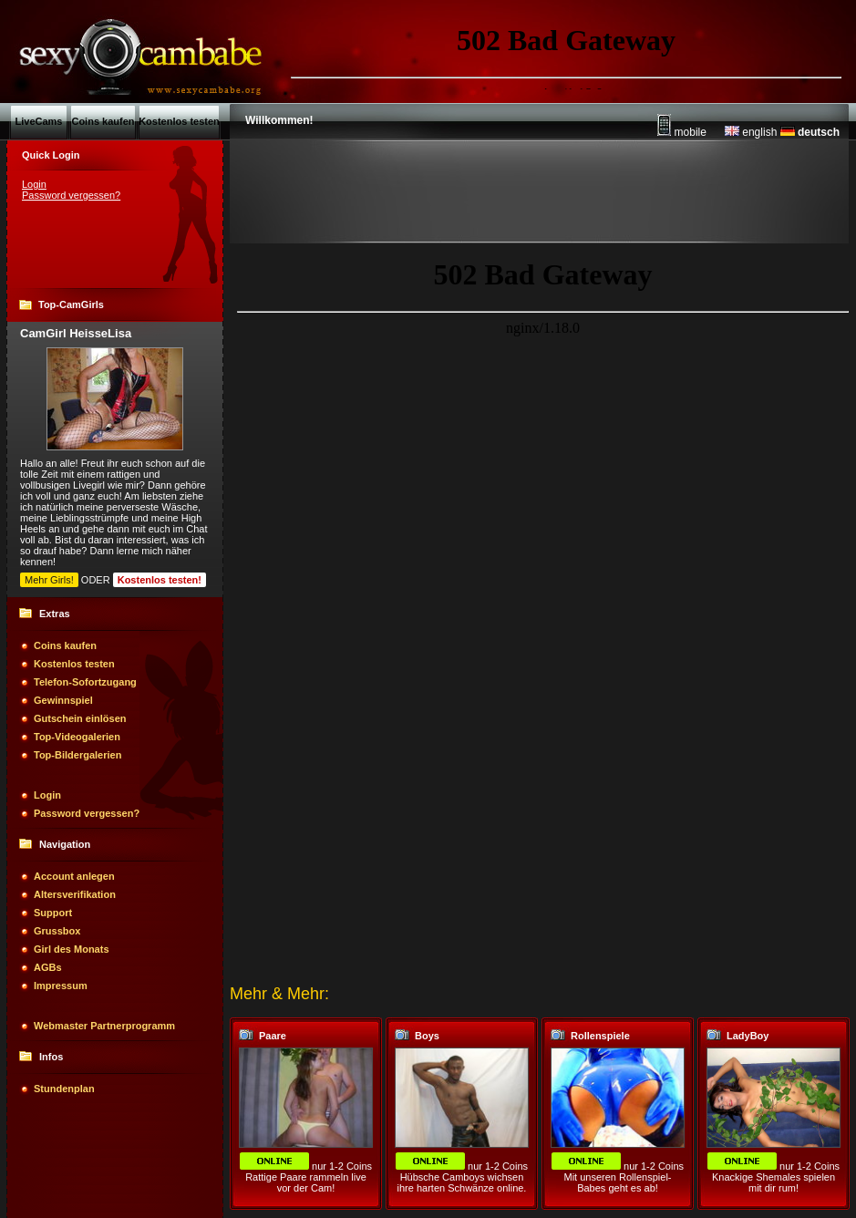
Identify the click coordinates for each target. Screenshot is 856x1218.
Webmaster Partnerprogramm (104, 1025)
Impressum (61, 985)
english (751, 132)
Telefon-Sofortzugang (85, 681)
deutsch (810, 132)
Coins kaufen (65, 645)
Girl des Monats (71, 949)
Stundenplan (64, 1088)
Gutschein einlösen (80, 718)
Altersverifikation (75, 894)
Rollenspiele (600, 1035)
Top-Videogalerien (77, 736)
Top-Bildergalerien (77, 754)
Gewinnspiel (63, 700)
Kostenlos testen (74, 663)
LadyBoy (747, 1035)
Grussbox (57, 930)
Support (53, 912)
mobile (681, 132)
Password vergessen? (71, 195)
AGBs (48, 967)
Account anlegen (74, 876)
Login (34, 184)
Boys (427, 1035)
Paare (272, 1035)
